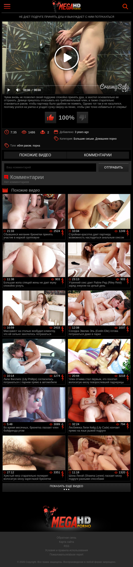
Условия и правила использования (66, 550)
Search (125, 6)
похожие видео (35, 155)
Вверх (126, 558)
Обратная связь (66, 537)
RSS (66, 546)
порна (36, 145)
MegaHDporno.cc (77, 7)
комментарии (98, 155)
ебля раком (24, 145)
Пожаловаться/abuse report (66, 554)
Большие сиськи (84, 138)
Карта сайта (66, 541)
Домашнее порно (106, 138)
